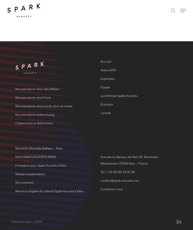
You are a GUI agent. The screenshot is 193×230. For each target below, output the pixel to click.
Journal (106, 113)
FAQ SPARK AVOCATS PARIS (35, 157)
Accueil (106, 62)
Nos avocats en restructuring (34, 115)
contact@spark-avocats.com (120, 181)
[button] (183, 10)
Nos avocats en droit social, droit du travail (43, 106)
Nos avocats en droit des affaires (37, 89)
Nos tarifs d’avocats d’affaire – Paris (38, 148)
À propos (107, 104)
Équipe (105, 87)
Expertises (107, 79)
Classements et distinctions (34, 123)
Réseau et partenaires (30, 174)
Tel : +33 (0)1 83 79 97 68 (118, 172)
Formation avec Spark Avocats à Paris (40, 166)
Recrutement (24, 183)
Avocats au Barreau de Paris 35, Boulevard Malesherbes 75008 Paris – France (129, 160)
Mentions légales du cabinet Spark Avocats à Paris (49, 191)
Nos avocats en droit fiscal (33, 98)
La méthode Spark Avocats (119, 96)
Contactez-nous (112, 189)
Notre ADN (108, 70)
